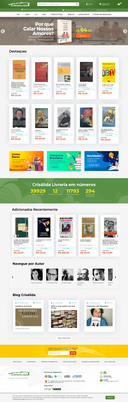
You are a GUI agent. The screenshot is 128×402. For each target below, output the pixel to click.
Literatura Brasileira (102, 14)
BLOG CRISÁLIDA (110, 361)
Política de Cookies (19, 399)
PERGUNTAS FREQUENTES (49, 361)
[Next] (125, 31)
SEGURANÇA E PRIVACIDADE (90, 361)
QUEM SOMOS (17, 361)
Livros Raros (83, 14)
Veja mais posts (64, 338)
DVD (43, 14)
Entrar (89, 4)
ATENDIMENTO (31, 361)
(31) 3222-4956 (102, 10)
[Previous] (3, 31)
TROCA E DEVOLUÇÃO (69, 361)
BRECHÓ (70, 14)
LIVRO (26, 14)
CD (35, 14)
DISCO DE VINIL (56, 14)
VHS (17, 14)
